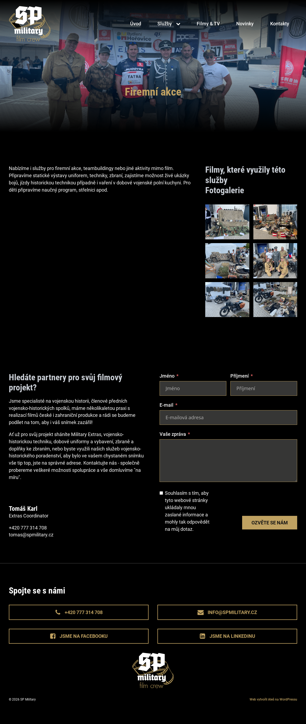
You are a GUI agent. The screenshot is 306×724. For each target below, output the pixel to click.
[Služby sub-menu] (179, 24)
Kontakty (279, 24)
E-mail (166, 405)
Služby (164, 24)
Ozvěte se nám (269, 522)
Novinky (245, 24)
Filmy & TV (208, 24)
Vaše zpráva (173, 434)
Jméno (167, 376)
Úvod (135, 24)
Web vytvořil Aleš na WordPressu (273, 699)
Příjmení (239, 376)
